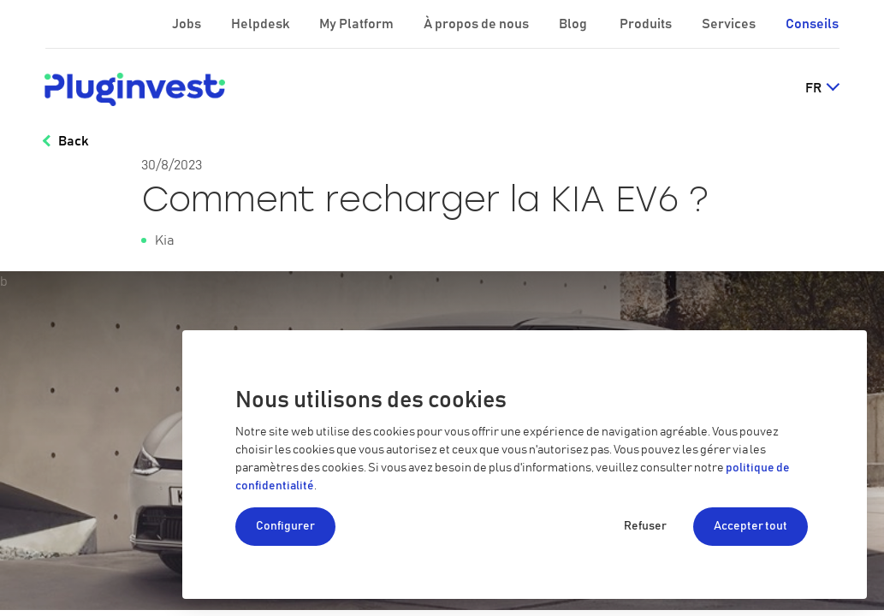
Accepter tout (750, 526)
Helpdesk (261, 24)
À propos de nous (477, 24)
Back (73, 141)
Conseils (812, 24)
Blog (574, 24)
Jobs (188, 24)
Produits (647, 24)
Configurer (285, 526)
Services (730, 24)
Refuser (645, 526)
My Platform (356, 24)
